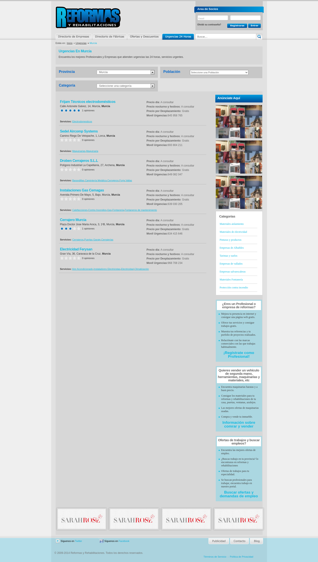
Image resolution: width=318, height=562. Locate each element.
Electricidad (127, 269)
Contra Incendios (97, 210)
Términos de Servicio (215, 556)
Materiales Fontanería (231, 279)
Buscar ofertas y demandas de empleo (239, 494)
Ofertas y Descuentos (144, 37)
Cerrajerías (107, 239)
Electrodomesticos (82, 121)
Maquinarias (78, 151)
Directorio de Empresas (74, 37)
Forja (122, 180)
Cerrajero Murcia (73, 220)
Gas (109, 210)
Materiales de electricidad (233, 231)
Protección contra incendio (234, 287)
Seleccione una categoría (115, 85)
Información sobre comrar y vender (238, 424)
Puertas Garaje (92, 239)
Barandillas (78, 180)
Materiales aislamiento (232, 223)
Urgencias (177, 37)
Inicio (69, 43)
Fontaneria (118, 210)
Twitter (78, 541)
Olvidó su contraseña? (209, 24)
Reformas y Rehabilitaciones (88, 17)
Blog (256, 541)
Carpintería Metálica (96, 180)
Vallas (129, 180)
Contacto (239, 541)
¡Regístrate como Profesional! (238, 355)
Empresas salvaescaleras (233, 271)
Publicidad (218, 541)
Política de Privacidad (241, 556)
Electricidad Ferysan (76, 249)
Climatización (141, 269)
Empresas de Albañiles (232, 247)
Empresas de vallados (231, 263)
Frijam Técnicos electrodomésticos (87, 102)
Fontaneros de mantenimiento (141, 210)
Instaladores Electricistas (107, 269)
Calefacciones (79, 210)
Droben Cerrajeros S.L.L (79, 161)
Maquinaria (92, 151)
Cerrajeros (113, 180)
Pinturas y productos (231, 239)
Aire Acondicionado (82, 269)
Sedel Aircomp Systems (79, 131)
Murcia (103, 72)
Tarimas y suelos (228, 255)
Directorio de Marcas (109, 37)
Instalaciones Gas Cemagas (82, 190)
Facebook (124, 541)
